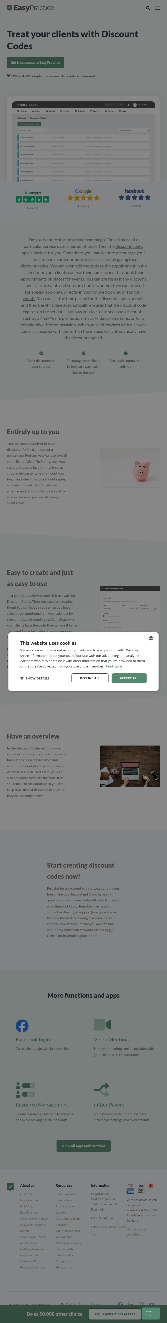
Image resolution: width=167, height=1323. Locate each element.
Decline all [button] (90, 678)
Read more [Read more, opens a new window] (113, 666)
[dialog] (83, 661)
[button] (34, 678)
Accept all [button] (129, 678)
